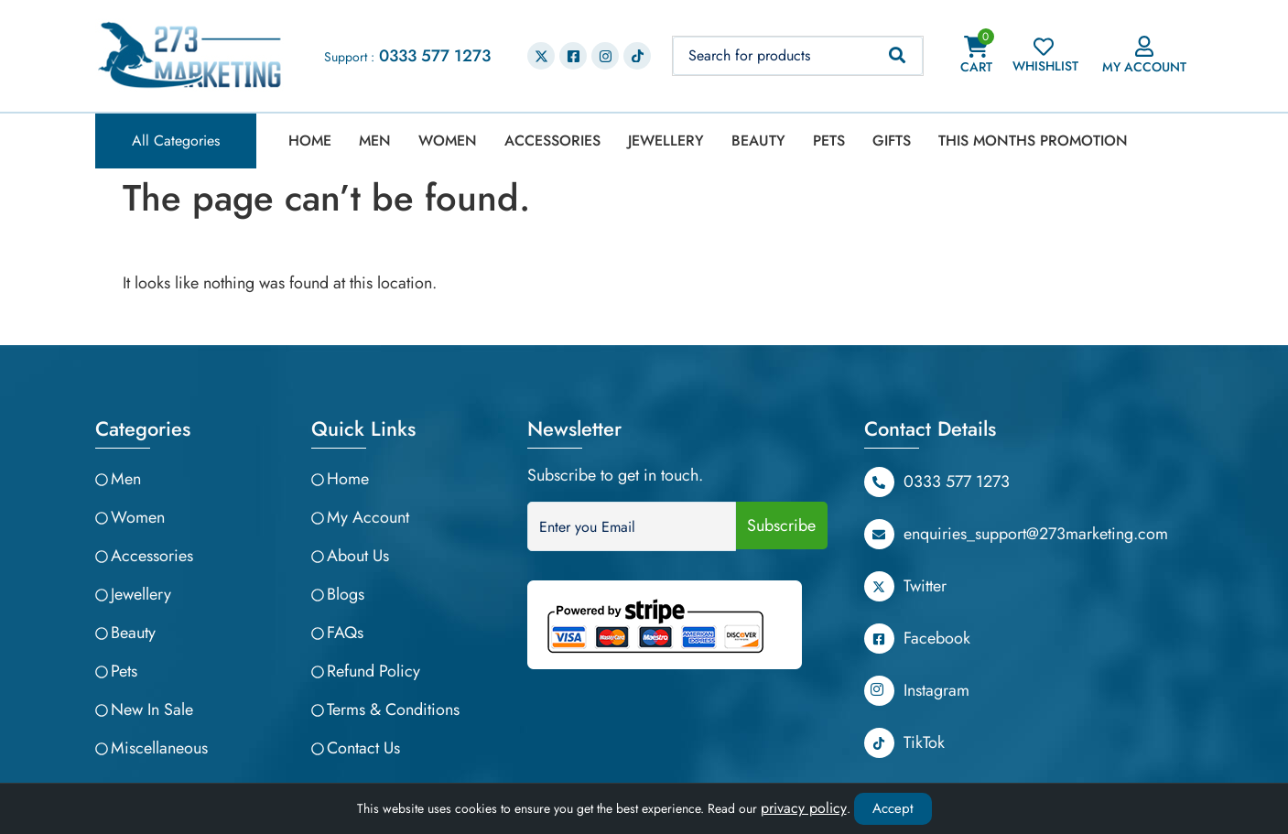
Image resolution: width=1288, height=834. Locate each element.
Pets (829, 140)
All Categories (176, 140)
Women (447, 140)
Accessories (552, 140)
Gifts (891, 140)
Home (309, 140)
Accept (893, 808)
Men (375, 140)
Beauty (758, 140)
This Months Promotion (1033, 140)
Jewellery (666, 140)
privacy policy (804, 807)
